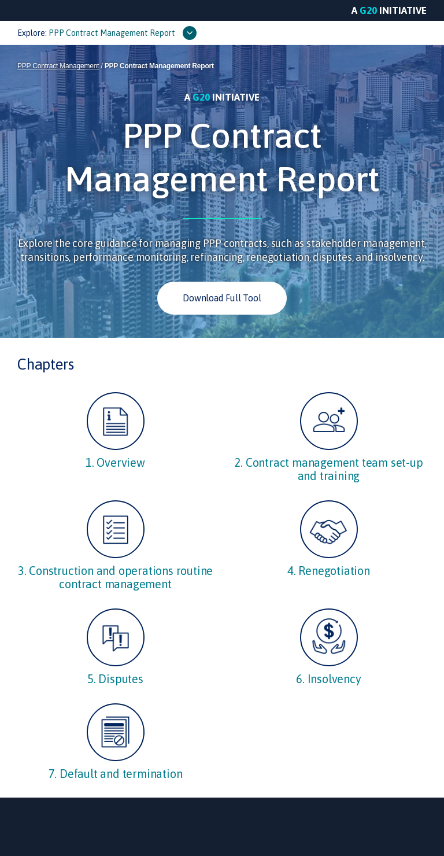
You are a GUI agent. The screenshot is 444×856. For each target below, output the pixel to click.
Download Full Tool (222, 298)
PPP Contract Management (58, 66)
